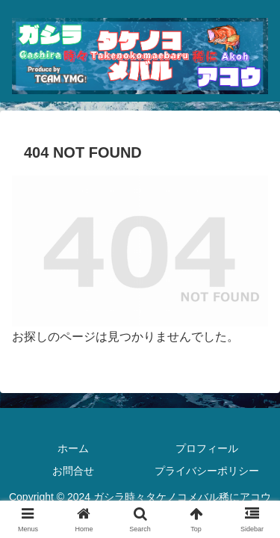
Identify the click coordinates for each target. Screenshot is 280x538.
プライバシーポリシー (207, 471)
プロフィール (206, 448)
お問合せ (73, 471)
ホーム (73, 448)
